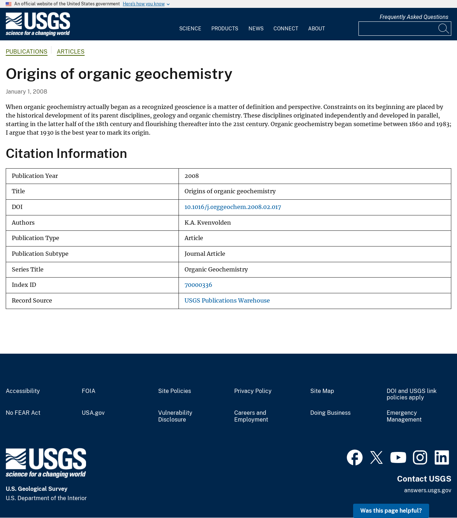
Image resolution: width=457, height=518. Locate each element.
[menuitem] (190, 24)
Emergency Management (404, 416)
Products (224, 28)
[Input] (404, 28)
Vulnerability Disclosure (175, 416)
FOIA (88, 391)
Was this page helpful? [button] (391, 510)
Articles (71, 51)
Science (190, 28)
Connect (285, 28)
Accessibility (23, 391)
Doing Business (330, 413)
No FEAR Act (23, 413)
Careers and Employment (251, 416)
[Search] (444, 28)
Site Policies (174, 391)
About (316, 28)
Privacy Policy (253, 391)
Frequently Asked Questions (414, 17)
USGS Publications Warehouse (227, 300)
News (255, 28)
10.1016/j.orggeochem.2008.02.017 (233, 207)
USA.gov (93, 413)
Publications (26, 51)
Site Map (322, 391)
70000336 (198, 285)
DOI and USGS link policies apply (412, 394)
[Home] (38, 34)
